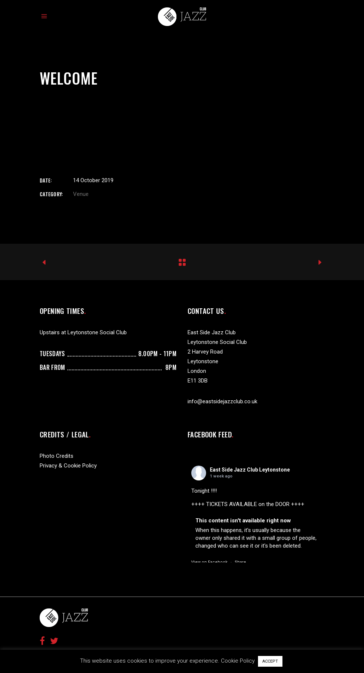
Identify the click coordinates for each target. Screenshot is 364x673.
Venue (81, 194)
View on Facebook (209, 562)
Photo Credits (56, 456)
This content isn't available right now (243, 520)
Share (240, 562)
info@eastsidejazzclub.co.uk (222, 401)
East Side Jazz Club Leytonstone (250, 470)
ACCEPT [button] (270, 661)
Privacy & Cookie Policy (68, 465)
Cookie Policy (238, 660)
